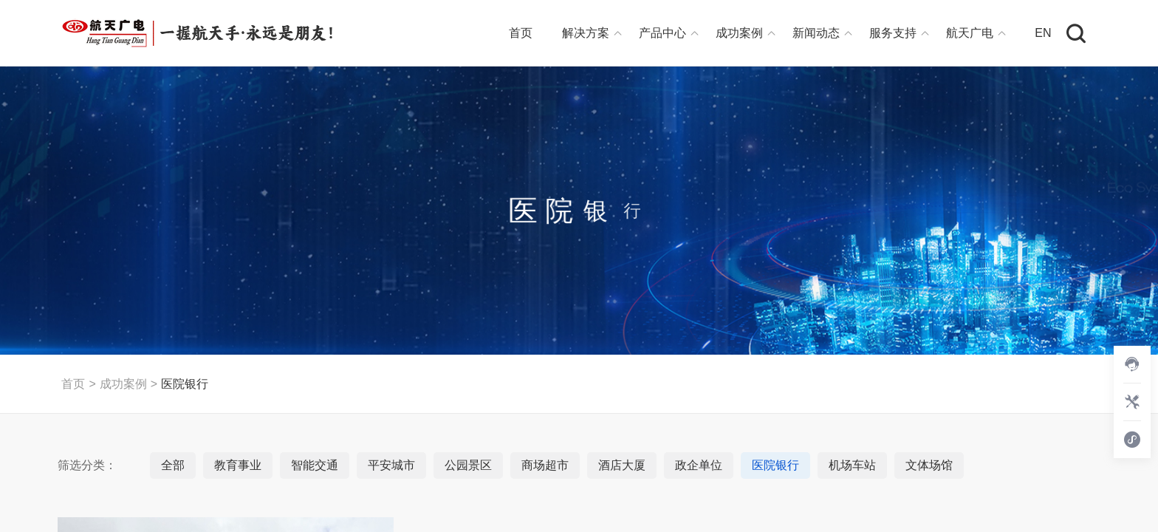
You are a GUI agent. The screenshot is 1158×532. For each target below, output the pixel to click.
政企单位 (698, 465)
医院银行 (184, 384)
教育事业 (237, 465)
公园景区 (468, 465)
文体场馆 (929, 465)
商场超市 (545, 465)
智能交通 (314, 465)
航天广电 (969, 33)
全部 (173, 465)
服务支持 (893, 33)
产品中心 (662, 33)
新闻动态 (816, 33)
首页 (520, 33)
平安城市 (391, 465)
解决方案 (585, 33)
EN (1043, 33)
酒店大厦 (621, 465)
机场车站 (852, 465)
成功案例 (739, 33)
